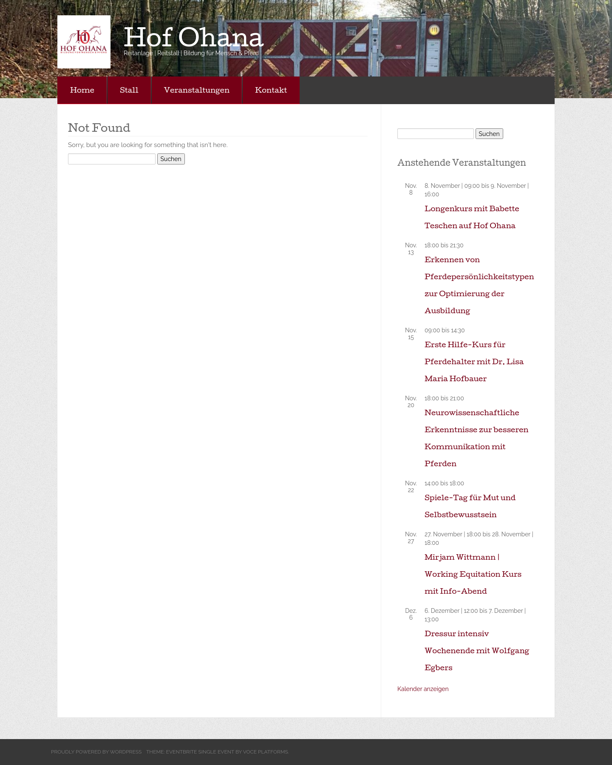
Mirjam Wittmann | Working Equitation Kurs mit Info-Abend (473, 573)
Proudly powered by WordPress (96, 752)
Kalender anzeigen (423, 689)
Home (82, 89)
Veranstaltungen (197, 89)
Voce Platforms (265, 752)
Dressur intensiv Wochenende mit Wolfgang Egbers (477, 650)
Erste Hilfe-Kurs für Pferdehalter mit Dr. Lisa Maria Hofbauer (474, 361)
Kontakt (271, 89)
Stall (129, 89)
